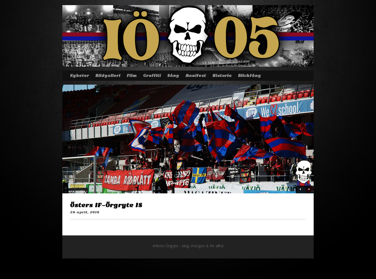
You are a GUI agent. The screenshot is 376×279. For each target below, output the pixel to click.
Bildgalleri (107, 75)
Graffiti (152, 75)
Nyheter (79, 75)
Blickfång (249, 75)
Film (132, 75)
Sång (173, 75)
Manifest (195, 75)
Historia (222, 75)
